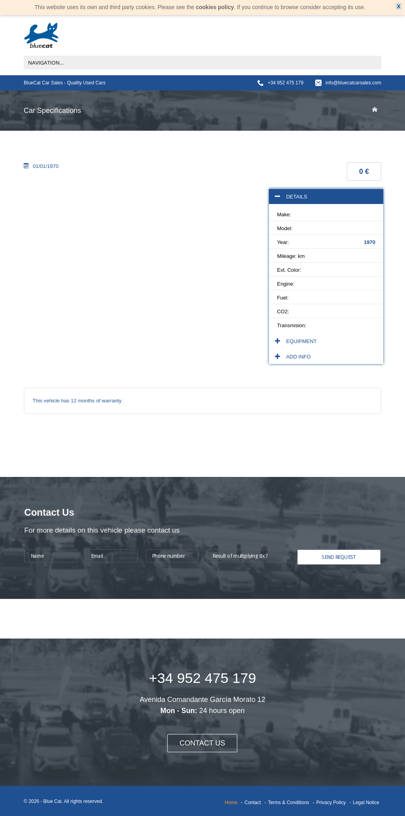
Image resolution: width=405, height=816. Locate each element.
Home (231, 802)
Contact (252, 802)
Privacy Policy (331, 802)
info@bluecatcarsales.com (353, 83)
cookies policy (215, 7)
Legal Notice (366, 802)
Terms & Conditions (288, 802)
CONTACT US (202, 743)
